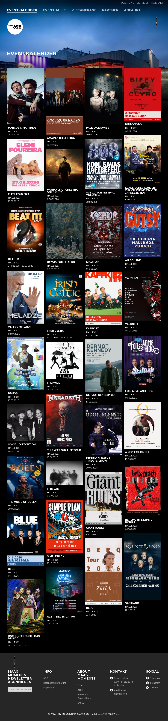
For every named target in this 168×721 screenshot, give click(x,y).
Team (80, 685)
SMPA (80, 703)
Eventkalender (22, 10)
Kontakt (157, 2)
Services (143, 2)
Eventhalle (54, 10)
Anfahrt (132, 10)
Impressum (49, 687)
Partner (110, 10)
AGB (45, 678)
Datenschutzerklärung (54, 682)
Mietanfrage (83, 10)
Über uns (127, 2)
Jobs (80, 689)
